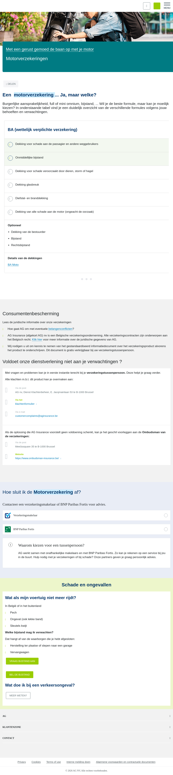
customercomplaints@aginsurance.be (36, 415)
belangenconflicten (60, 328)
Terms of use (53, 761)
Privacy (22, 761)
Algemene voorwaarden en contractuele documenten (125, 761)
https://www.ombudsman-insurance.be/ (37, 458)
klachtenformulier (25, 403)
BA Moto (13, 264)
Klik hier (37, 339)
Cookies (36, 761)
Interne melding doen (78, 761)
